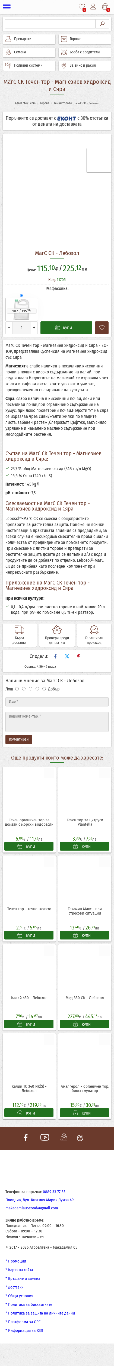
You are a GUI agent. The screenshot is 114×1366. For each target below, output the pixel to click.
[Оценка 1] (17, 688)
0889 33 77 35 (54, 1193)
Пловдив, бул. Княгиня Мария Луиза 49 (39, 1201)
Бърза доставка (19, 640)
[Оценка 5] (44, 688)
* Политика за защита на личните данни (40, 1314)
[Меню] (8, 7)
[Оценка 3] (30, 688)
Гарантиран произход (94, 640)
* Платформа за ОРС (23, 1323)
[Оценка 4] (37, 688)
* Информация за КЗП (24, 1331)
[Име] (57, 701)
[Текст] (57, 722)
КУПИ (26, 847)
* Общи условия (19, 1297)
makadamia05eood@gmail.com (31, 1209)
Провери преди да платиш (57, 640)
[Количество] (21, 327)
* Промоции (15, 1262)
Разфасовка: (57, 288)
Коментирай (19, 739)
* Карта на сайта (19, 1271)
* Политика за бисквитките (28, 1305)
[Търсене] (50, 23)
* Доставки (14, 1288)
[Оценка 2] (24, 688)
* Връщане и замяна (22, 1279)
